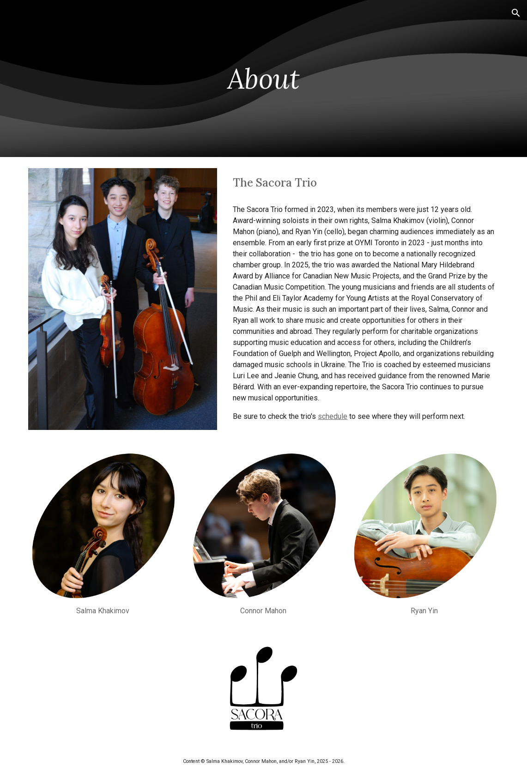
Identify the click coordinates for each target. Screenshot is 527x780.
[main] (263, 79)
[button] (516, 13)
